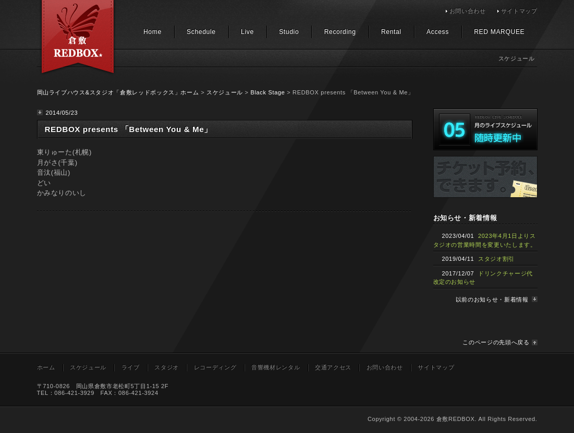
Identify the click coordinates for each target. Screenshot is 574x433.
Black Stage (267, 92)
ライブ (130, 367)
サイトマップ (519, 11)
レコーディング (215, 367)
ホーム (46, 367)
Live (247, 31)
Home (152, 31)
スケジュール (224, 92)
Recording (340, 31)
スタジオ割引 (496, 259)
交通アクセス (333, 367)
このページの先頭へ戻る (495, 342)
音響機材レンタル (275, 367)
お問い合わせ (467, 11)
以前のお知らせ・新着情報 (492, 299)
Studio (289, 31)
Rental (391, 31)
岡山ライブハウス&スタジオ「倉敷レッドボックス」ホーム (118, 92)
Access (437, 31)
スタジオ (166, 367)
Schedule (201, 31)
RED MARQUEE (499, 31)
